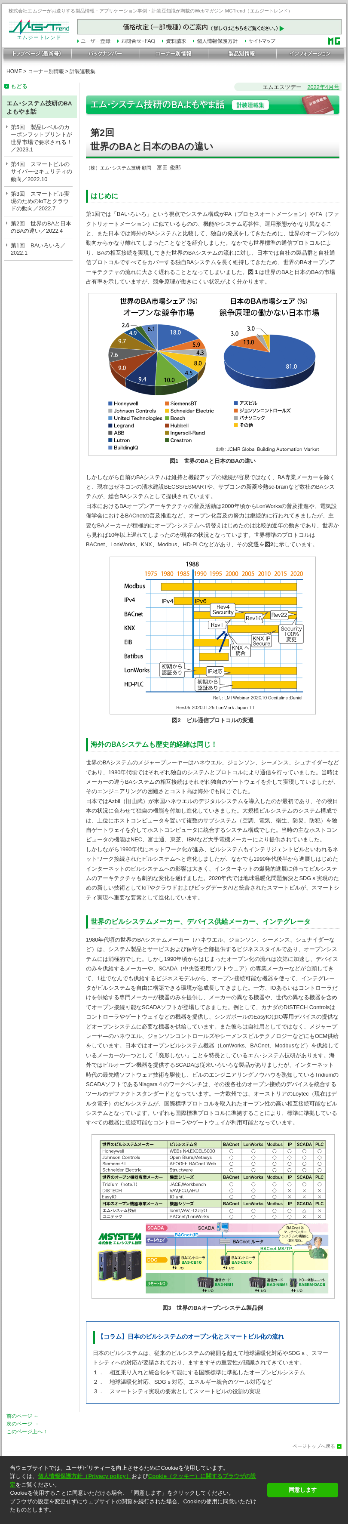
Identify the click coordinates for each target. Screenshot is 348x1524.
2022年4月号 (323, 87)
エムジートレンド (39, 35)
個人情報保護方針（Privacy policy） (84, 1476)
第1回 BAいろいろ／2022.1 (38, 249)
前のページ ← (22, 1416)
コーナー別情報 (46, 71)
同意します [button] (303, 1490)
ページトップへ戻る (314, 1446)
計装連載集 (82, 71)
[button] (136, 1517)
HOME (14, 71)
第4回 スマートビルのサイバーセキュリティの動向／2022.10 (41, 171)
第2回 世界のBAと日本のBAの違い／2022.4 (41, 227)
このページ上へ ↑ (26, 1432)
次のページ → (22, 1424)
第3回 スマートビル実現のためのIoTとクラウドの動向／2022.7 (40, 201)
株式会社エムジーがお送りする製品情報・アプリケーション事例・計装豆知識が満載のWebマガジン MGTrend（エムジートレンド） (151, 10)
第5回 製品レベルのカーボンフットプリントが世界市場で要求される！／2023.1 (41, 138)
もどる (19, 86)
